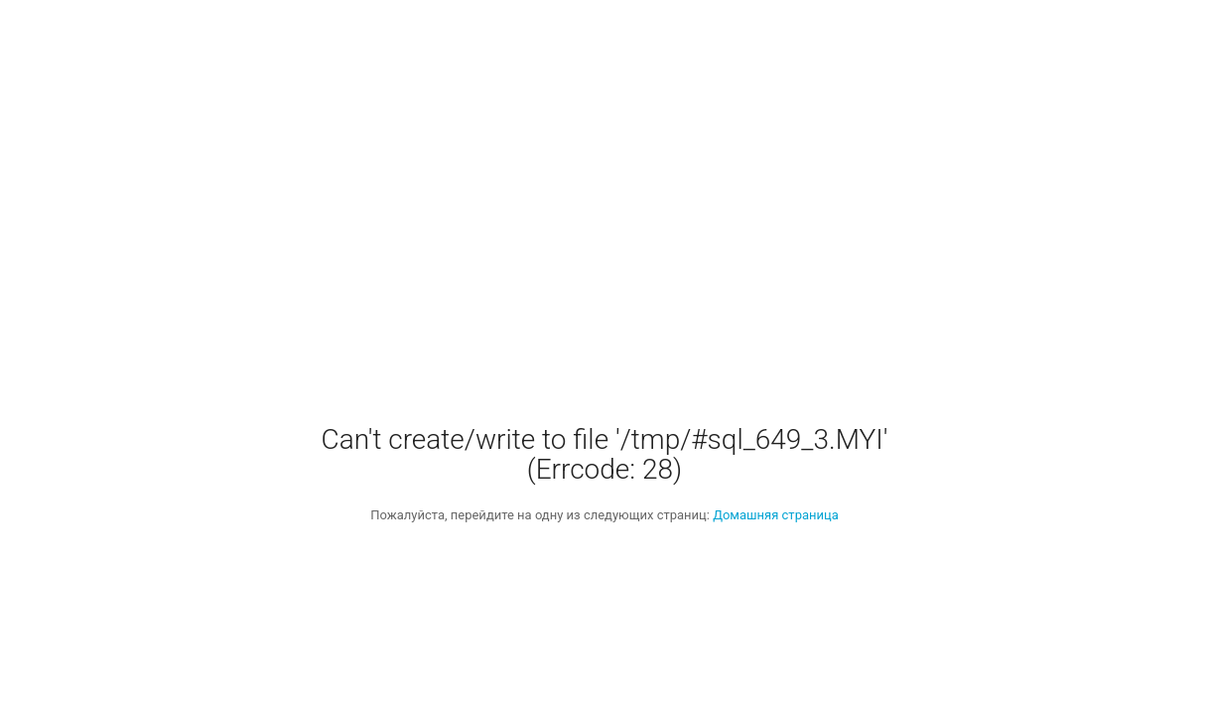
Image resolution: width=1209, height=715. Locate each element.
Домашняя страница (776, 514)
